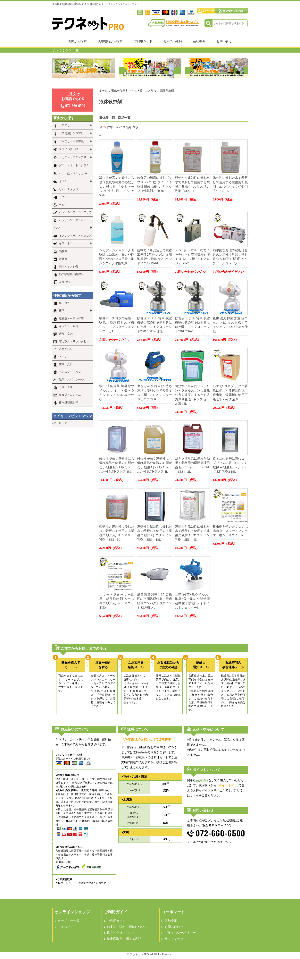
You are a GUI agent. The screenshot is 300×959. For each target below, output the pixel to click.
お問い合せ (224, 41)
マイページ (65, 927)
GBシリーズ (59, 423)
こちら (194, 795)
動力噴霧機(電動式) (71, 274)
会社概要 (199, 41)
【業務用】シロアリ (71, 133)
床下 (61, 310)
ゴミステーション (70, 371)
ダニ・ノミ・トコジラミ (74, 165)
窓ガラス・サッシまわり (74, 341)
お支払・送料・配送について (127, 927)
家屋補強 (64, 281)
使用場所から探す (110, 41)
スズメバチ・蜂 (68, 149)
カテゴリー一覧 (68, 920)
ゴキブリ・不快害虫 (71, 141)
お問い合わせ (173, 927)
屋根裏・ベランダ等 (71, 318)
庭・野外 (64, 302)
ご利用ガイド (143, 41)
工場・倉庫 (66, 387)
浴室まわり (66, 349)
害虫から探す (77, 41)
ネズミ (63, 181)
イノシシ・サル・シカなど (75, 235)
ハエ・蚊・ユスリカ (144, 90)
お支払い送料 (172, 41)
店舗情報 (170, 920)
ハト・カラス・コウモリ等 (75, 212)
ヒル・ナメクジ (68, 189)
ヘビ (61, 204)
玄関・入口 (66, 364)
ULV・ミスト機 (68, 266)
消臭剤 (63, 251)
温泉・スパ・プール (71, 379)
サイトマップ (173, 938)
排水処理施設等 (68, 402)
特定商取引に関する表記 (124, 938)
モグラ (63, 197)
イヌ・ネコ (66, 243)
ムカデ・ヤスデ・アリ (72, 157)
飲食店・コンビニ (70, 394)
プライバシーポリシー (180, 932)
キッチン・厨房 (68, 326)
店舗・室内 (66, 333)
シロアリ (64, 125)
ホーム (103, 90)
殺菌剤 (63, 259)
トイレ (63, 356)
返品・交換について (121, 932)
